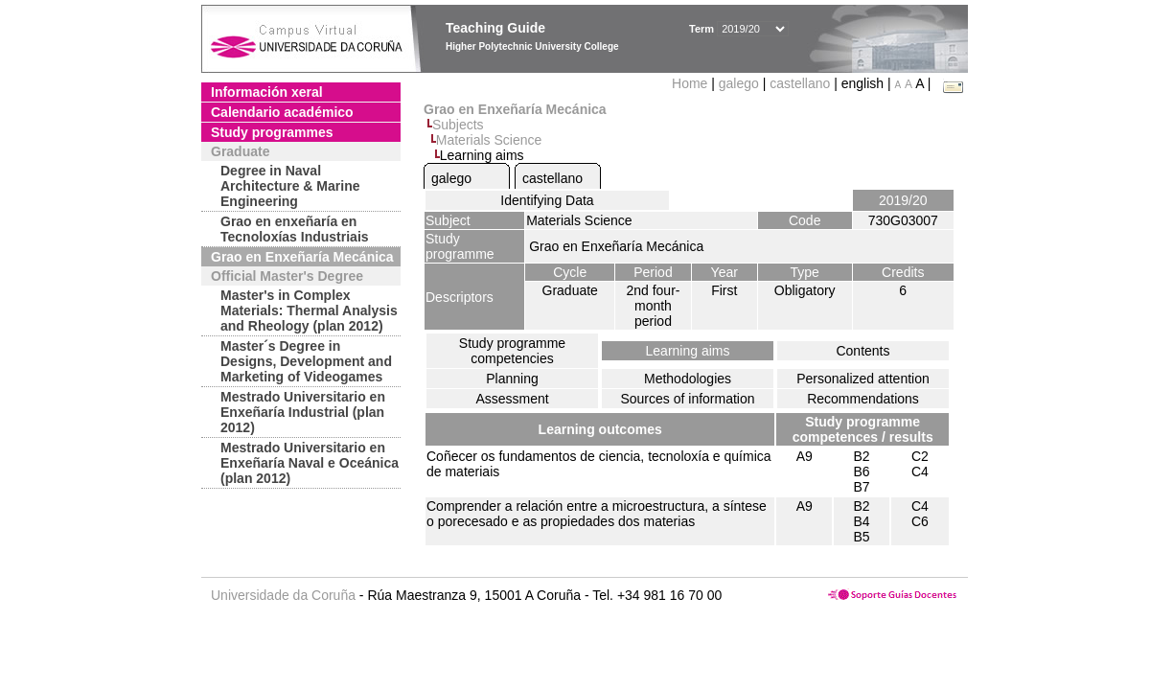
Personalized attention (863, 378)
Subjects (458, 124)
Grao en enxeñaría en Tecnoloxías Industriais (294, 229)
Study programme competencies (512, 350)
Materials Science (489, 140)
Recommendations (863, 398)
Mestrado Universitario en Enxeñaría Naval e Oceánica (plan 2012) (309, 463)
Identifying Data (546, 200)
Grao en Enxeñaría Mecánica (302, 256)
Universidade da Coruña (283, 595)
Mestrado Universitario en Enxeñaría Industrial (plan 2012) (302, 412)
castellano (800, 83)
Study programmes (272, 132)
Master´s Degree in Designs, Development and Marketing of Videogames (306, 361)
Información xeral (267, 92)
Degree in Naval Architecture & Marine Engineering (289, 186)
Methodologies (687, 378)
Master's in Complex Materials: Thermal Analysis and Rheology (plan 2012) (309, 311)
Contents (862, 350)
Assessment (511, 398)
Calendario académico (282, 112)
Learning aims (688, 350)
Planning (512, 378)
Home (691, 83)
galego (739, 83)
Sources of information (687, 398)
